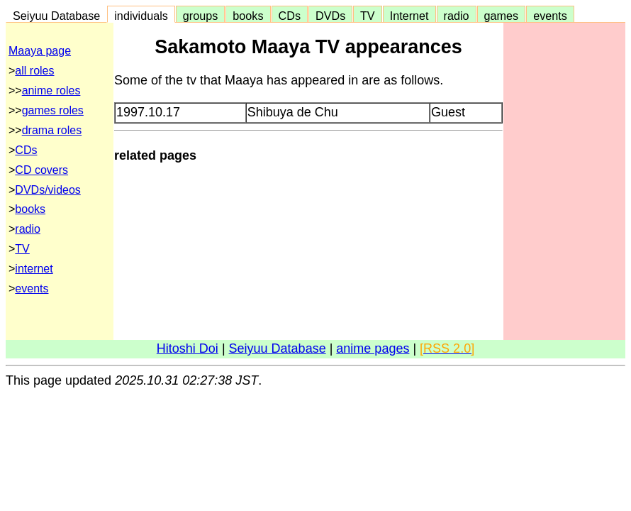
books (247, 15)
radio (456, 15)
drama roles (52, 130)
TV (367, 15)
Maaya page (40, 51)
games (501, 15)
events (550, 15)
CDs (289, 15)
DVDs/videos (47, 190)
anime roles (51, 90)
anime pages (372, 348)
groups (201, 15)
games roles (53, 110)
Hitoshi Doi (187, 348)
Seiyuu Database (56, 15)
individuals (141, 15)
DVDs (330, 15)
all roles (34, 71)
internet (33, 269)
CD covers (41, 170)
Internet (409, 15)
